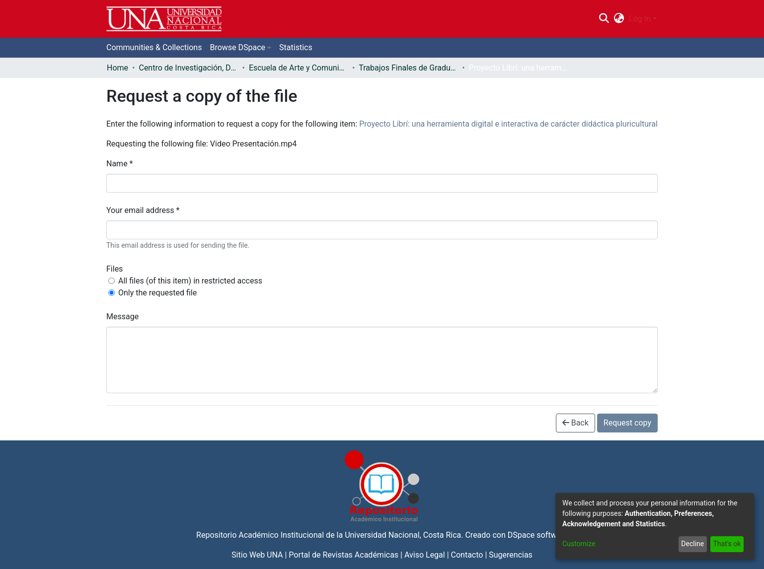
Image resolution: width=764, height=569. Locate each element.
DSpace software (538, 535)
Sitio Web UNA (257, 555)
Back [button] (575, 422)
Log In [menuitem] (640, 18)
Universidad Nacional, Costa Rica (403, 535)
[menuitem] (619, 19)
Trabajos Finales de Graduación (408, 67)
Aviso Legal (424, 555)
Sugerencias (511, 555)
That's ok (727, 544)
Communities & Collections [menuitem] (154, 47)
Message (122, 316)
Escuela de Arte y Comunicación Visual (298, 67)
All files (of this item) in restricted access (190, 280)
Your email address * (142, 210)
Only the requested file (157, 292)
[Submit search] (604, 19)
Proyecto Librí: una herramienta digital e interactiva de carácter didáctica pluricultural (508, 124)
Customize (578, 544)
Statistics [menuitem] (295, 47)
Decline (692, 544)
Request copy (627, 422)
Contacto (467, 555)
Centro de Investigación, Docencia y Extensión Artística (188, 67)
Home (117, 67)
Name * (119, 163)
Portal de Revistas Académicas (343, 555)
